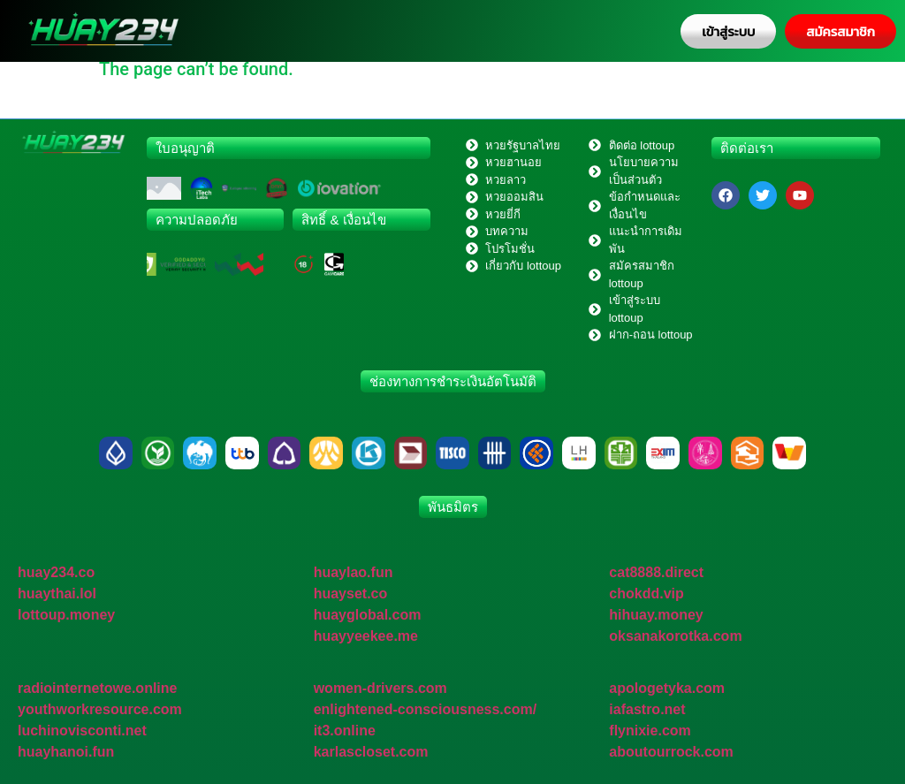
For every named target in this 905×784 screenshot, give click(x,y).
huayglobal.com (368, 614)
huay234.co (56, 572)
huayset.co (351, 593)
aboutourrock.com (671, 751)
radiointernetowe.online (97, 688)
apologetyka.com (667, 688)
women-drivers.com (380, 688)
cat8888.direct (656, 572)
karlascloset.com (371, 751)
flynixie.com (649, 730)
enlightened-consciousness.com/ (425, 709)
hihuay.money (656, 614)
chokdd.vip (646, 593)
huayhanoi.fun (66, 751)
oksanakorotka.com (675, 635)
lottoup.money (66, 614)
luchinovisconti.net (82, 730)
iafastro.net (647, 709)
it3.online (345, 730)
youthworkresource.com (100, 709)
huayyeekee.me (366, 635)
